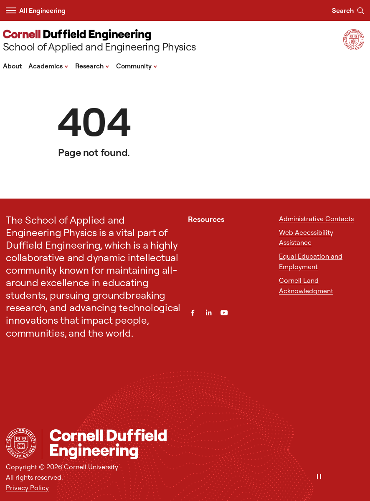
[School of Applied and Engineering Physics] (99, 41)
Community (136, 65)
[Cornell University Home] (21, 443)
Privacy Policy (27, 487)
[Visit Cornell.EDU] (353, 47)
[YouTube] (224, 312)
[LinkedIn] (208, 312)
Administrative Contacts (316, 218)
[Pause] (319, 477)
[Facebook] (193, 312)
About (12, 66)
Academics (48, 65)
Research (92, 65)
